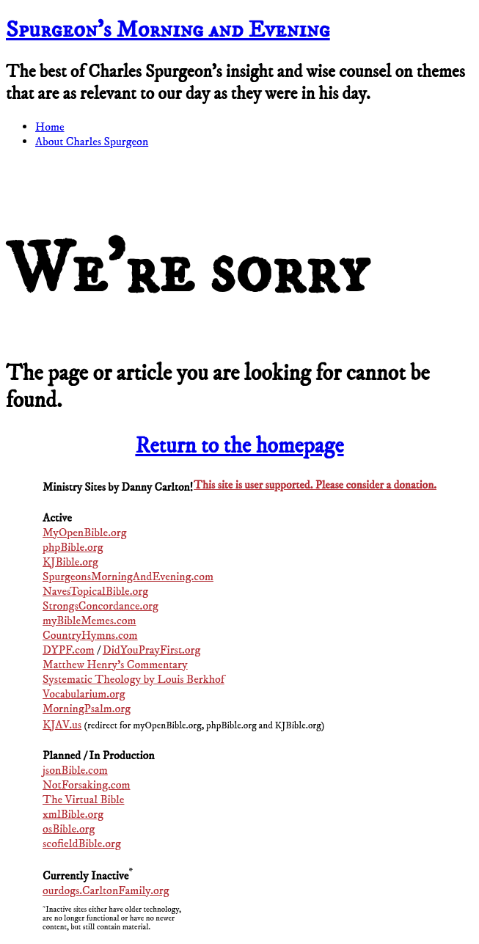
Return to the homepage (239, 446)
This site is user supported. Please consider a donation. (315, 485)
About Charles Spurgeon (91, 141)
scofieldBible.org (82, 843)
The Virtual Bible (83, 799)
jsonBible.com (75, 770)
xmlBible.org (73, 814)
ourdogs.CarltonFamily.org (106, 890)
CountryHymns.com (90, 635)
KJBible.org (70, 562)
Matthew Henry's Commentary (115, 664)
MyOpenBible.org (84, 532)
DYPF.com (69, 650)
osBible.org (69, 829)
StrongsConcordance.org (100, 606)
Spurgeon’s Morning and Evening (168, 30)
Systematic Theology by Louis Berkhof (133, 679)
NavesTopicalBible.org (95, 591)
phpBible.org (73, 547)
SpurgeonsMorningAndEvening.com (128, 576)
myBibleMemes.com (89, 620)
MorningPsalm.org (87, 708)
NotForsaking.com (87, 784)
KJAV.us (62, 724)
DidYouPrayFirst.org (152, 650)
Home (50, 127)
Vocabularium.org (84, 694)
